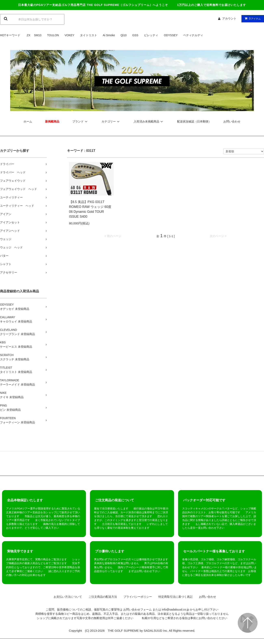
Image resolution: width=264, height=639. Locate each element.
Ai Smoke (109, 35)
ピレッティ (151, 35)
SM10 (37, 35)
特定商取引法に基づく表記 (174, 596)
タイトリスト (88, 35)
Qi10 (124, 35)
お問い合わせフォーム (137, 609)
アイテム (252, 18)
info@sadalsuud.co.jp (175, 609)
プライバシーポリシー (136, 596)
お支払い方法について (66, 596)
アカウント (229, 18)
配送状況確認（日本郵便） (194, 121)
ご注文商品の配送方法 (101, 596)
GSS (135, 35)
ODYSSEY (170, 35)
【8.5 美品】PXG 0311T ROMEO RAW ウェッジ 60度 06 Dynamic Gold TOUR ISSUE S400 (90, 209)
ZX (28, 35)
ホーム (28, 121)
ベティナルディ (193, 35)
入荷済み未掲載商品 (149, 121)
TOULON (53, 35)
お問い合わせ (231, 121)
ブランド (80, 121)
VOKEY (69, 35)
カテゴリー (111, 121)
